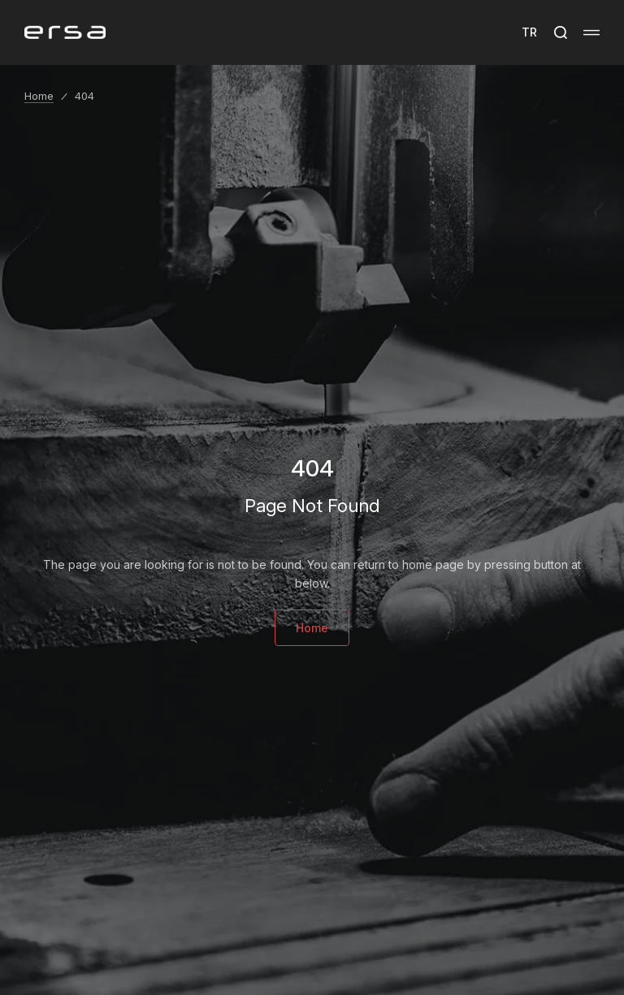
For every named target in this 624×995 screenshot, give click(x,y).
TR (529, 32)
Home (39, 95)
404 (84, 95)
